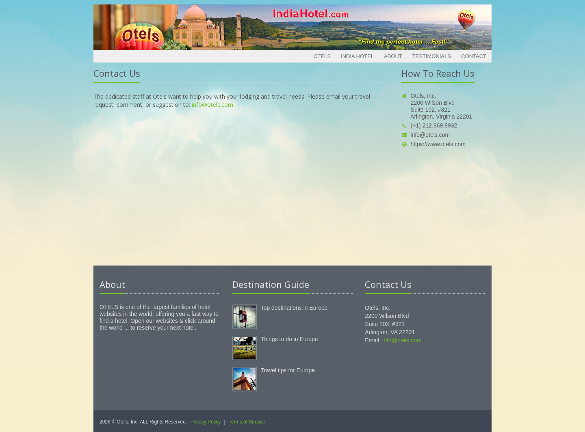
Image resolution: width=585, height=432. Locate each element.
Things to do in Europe (289, 339)
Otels (322, 56)
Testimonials (431, 56)
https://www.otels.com (433, 144)
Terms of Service (247, 422)
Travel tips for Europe (288, 370)
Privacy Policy (206, 422)
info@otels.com (212, 104)
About (393, 56)
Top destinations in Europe (294, 308)
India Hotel (357, 56)
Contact (473, 56)
